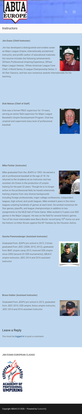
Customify (41, 409)
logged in (19, 336)
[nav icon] (74, 12)
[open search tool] (66, 12)
